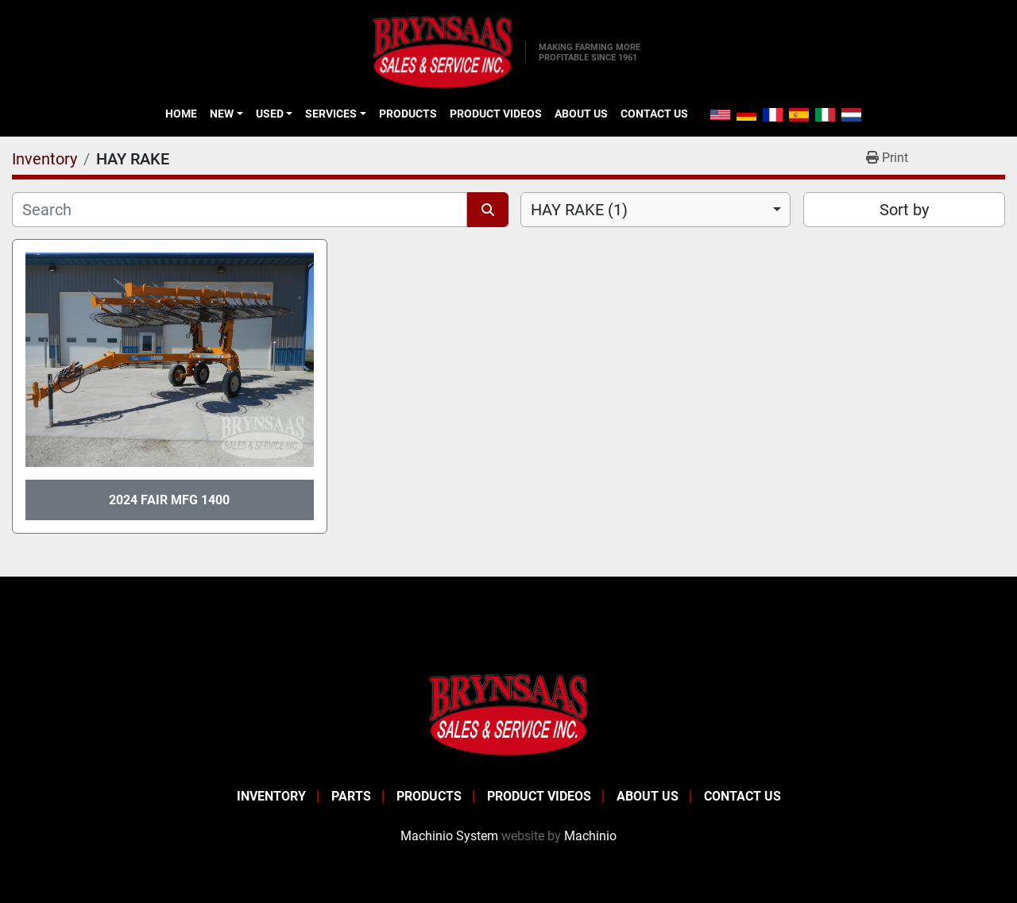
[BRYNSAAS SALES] (508, 714)
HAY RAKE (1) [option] (579, 209)
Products (408, 113)
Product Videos (496, 113)
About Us (581, 113)
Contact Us (654, 113)
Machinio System (449, 835)
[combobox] (655, 209)
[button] (226, 114)
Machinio (590, 835)
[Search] (239, 209)
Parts (351, 796)
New (222, 113)
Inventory (271, 796)
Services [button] (331, 113)
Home (181, 113)
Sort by (904, 209)
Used (270, 113)
